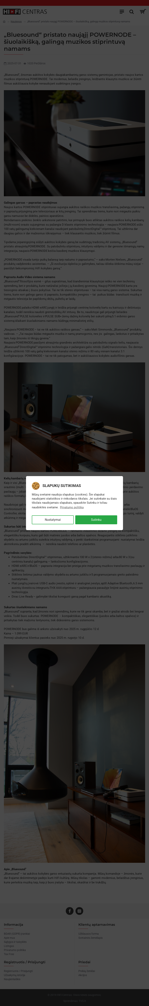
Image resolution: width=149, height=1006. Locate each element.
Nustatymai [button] (53, 520)
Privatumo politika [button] (72, 507)
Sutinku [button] (96, 520)
